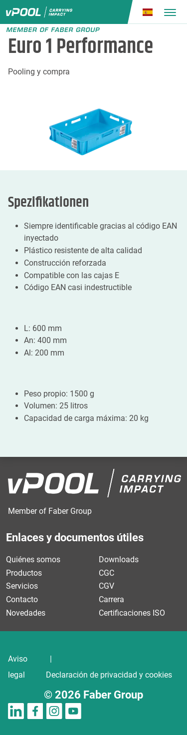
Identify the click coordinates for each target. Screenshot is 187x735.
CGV (106, 586)
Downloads (119, 559)
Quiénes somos (33, 559)
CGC (106, 573)
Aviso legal (17, 667)
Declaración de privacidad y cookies (109, 675)
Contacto (22, 599)
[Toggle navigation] (170, 12)
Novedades (25, 613)
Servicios (22, 586)
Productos (24, 573)
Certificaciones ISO (132, 613)
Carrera (111, 599)
